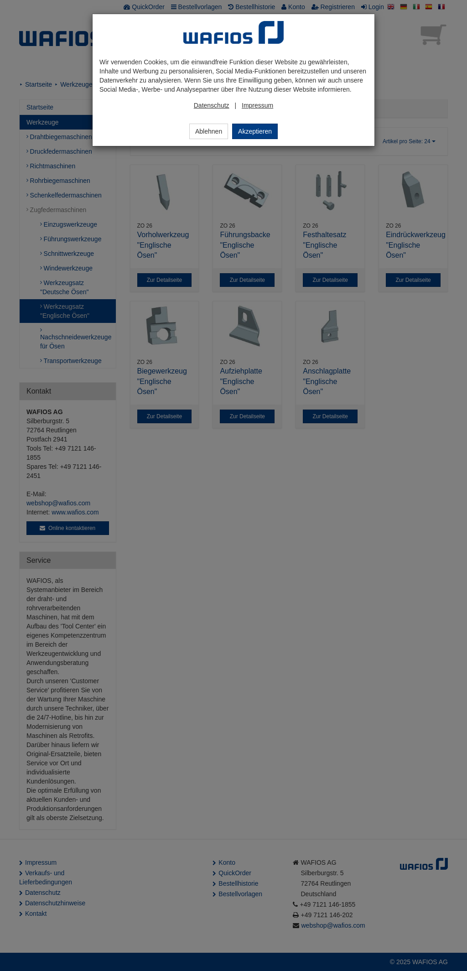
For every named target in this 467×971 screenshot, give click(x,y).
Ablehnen (208, 131)
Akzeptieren (255, 131)
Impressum (257, 105)
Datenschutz (211, 105)
